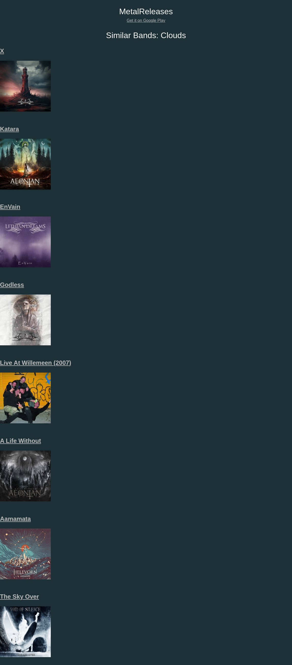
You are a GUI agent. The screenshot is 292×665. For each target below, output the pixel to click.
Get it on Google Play (146, 20)
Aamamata (15, 518)
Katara (9, 129)
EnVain (10, 206)
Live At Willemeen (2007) (35, 362)
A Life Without (20, 440)
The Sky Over (19, 596)
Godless (12, 284)
